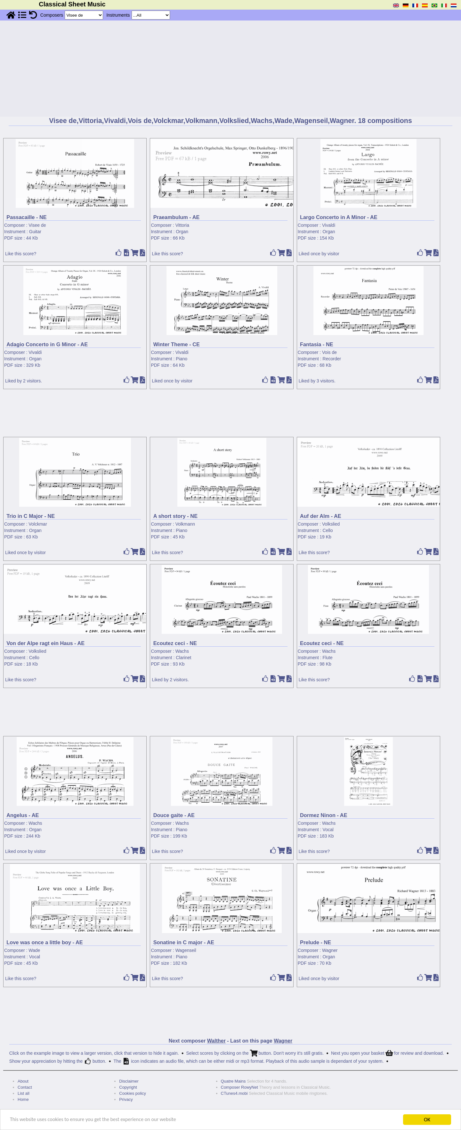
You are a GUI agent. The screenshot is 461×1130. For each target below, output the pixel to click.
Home (23, 1099)
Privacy (126, 1099)
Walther (216, 1041)
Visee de (37, 225)
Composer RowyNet (239, 1087)
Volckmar (37, 524)
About (23, 1081)
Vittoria (182, 225)
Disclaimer (129, 1081)
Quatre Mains (233, 1081)
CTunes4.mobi (234, 1093)
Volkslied (331, 524)
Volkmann (185, 524)
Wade (34, 950)
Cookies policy (132, 1093)
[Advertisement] (230, 68)
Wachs (182, 651)
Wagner (330, 950)
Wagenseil (185, 950)
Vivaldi (328, 225)
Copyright (128, 1087)
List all (23, 1093)
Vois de (329, 352)
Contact (25, 1087)
